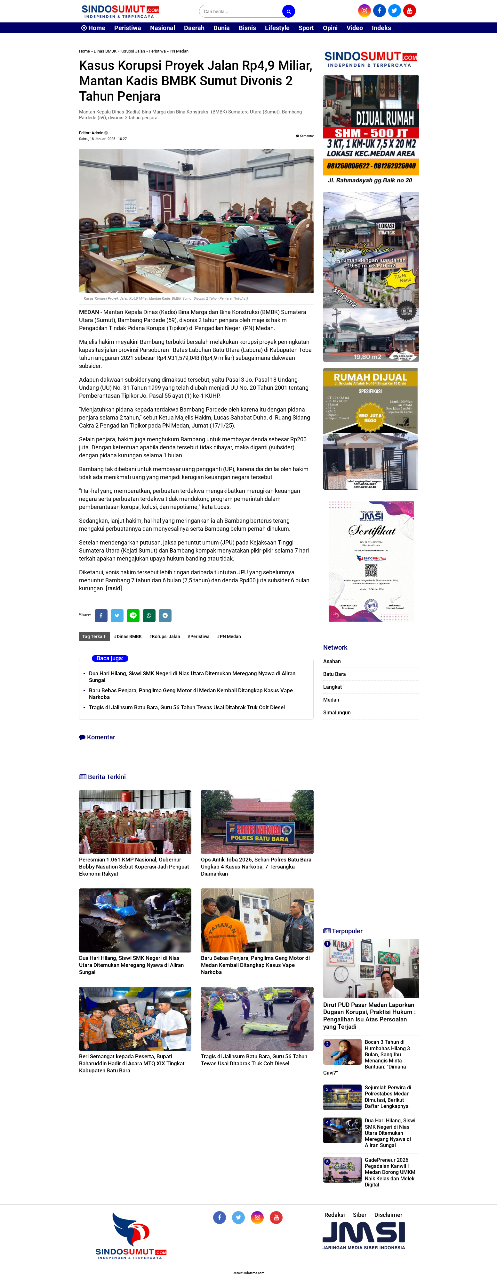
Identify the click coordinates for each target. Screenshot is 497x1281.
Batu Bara (334, 674)
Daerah (194, 28)
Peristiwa (127, 28)
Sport (306, 28)
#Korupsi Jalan (164, 636)
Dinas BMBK (105, 51)
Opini (330, 28)
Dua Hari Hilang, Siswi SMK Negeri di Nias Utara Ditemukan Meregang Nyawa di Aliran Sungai (131, 965)
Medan (331, 700)
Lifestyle (277, 28)
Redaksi (335, 1214)
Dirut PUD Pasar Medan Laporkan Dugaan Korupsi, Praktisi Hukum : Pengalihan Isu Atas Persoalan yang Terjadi (369, 1015)
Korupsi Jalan (132, 51)
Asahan (332, 661)
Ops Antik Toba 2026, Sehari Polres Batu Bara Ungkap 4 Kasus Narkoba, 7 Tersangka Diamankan (256, 866)
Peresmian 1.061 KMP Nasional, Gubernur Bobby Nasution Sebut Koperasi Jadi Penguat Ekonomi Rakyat (134, 866)
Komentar (305, 135)
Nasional (162, 28)
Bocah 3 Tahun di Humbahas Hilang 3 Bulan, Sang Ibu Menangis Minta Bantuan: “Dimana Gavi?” (366, 1057)
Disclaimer (388, 1214)
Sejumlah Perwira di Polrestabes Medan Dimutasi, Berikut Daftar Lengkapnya (388, 1097)
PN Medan (179, 51)
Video (355, 28)
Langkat (332, 687)
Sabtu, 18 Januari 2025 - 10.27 (103, 139)
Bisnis (247, 28)
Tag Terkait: (94, 636)
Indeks (381, 28)
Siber (359, 1214)
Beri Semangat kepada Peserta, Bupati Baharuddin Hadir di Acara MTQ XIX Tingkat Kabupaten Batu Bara (132, 1063)
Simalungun (337, 713)
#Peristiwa (199, 636)
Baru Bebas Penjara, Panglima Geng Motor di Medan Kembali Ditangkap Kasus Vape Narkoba (255, 965)
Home (93, 28)
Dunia (221, 28)
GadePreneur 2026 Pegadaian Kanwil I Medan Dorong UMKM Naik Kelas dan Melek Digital (390, 1172)
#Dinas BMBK (128, 636)
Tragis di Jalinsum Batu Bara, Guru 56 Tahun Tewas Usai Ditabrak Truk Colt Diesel (187, 707)
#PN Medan (229, 636)
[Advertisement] (371, 820)
